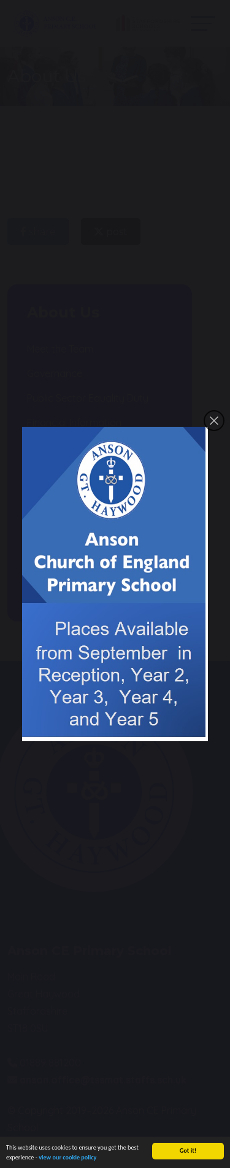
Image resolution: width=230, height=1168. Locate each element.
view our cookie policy (67, 1162)
